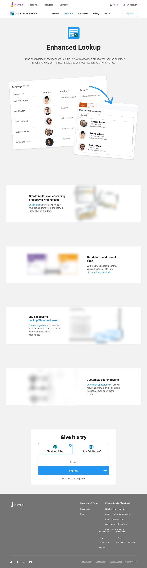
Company (65, 5)
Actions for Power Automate (117, 514)
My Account (130, 5)
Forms (83, 514)
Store (114, 5)
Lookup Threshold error (43, 320)
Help (107, 13)
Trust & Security (116, 562)
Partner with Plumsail (125, 542)
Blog (101, 537)
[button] (55, 448)
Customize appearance (98, 384)
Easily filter (34, 204)
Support (102, 547)
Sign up (88, 470)
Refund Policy (101, 562)
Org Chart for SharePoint (116, 524)
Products (34, 5)
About (119, 537)
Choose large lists (37, 325)
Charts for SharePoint (114, 529)
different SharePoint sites (99, 272)
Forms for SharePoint (114, 519)
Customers (83, 13)
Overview (55, 13)
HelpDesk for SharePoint (116, 509)
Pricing (96, 13)
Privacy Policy (87, 562)
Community (104, 542)
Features (68, 13)
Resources (49, 5)
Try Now (130, 13)
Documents (85, 509)
